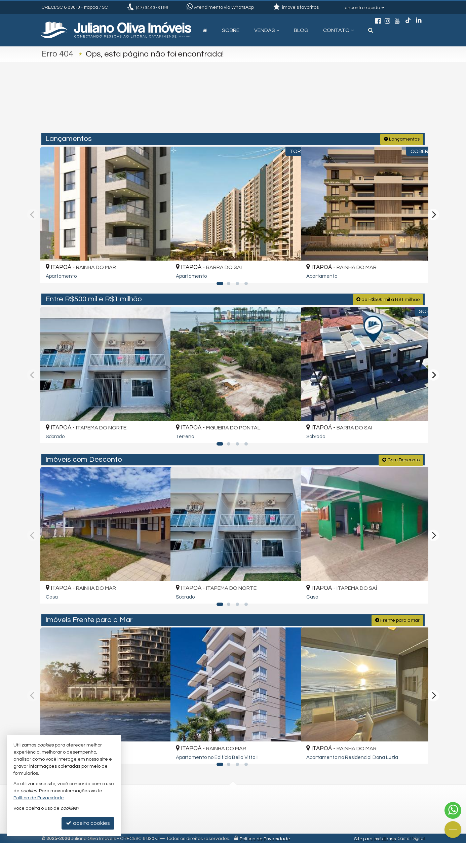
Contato (338, 30)
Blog (301, 30)
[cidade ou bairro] (294, 105)
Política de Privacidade (265, 838)
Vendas (266, 30)
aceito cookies (88, 823)
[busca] (370, 30)
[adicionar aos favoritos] (157, 271)
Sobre (230, 30)
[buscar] (345, 105)
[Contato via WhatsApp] (452, 810)
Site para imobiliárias (375, 838)
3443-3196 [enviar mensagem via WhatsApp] (152, 7)
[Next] (433, 214)
